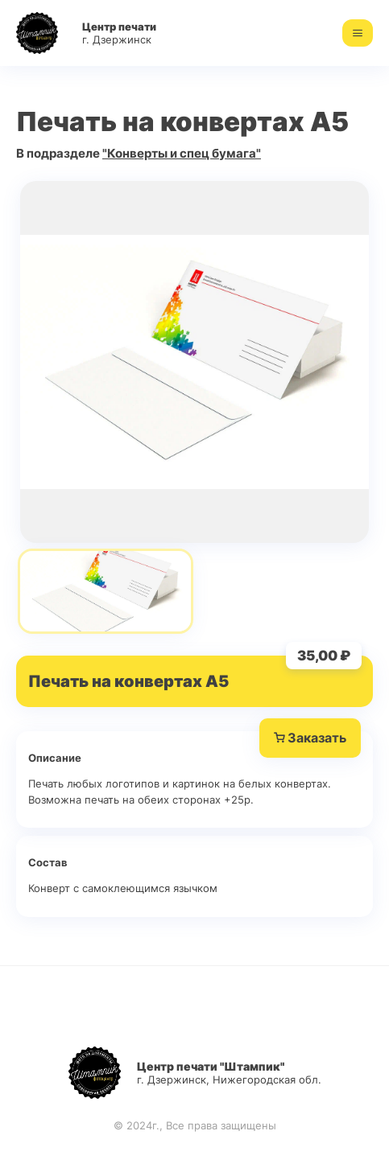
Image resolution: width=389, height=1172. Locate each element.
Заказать (310, 738)
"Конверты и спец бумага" (181, 153)
